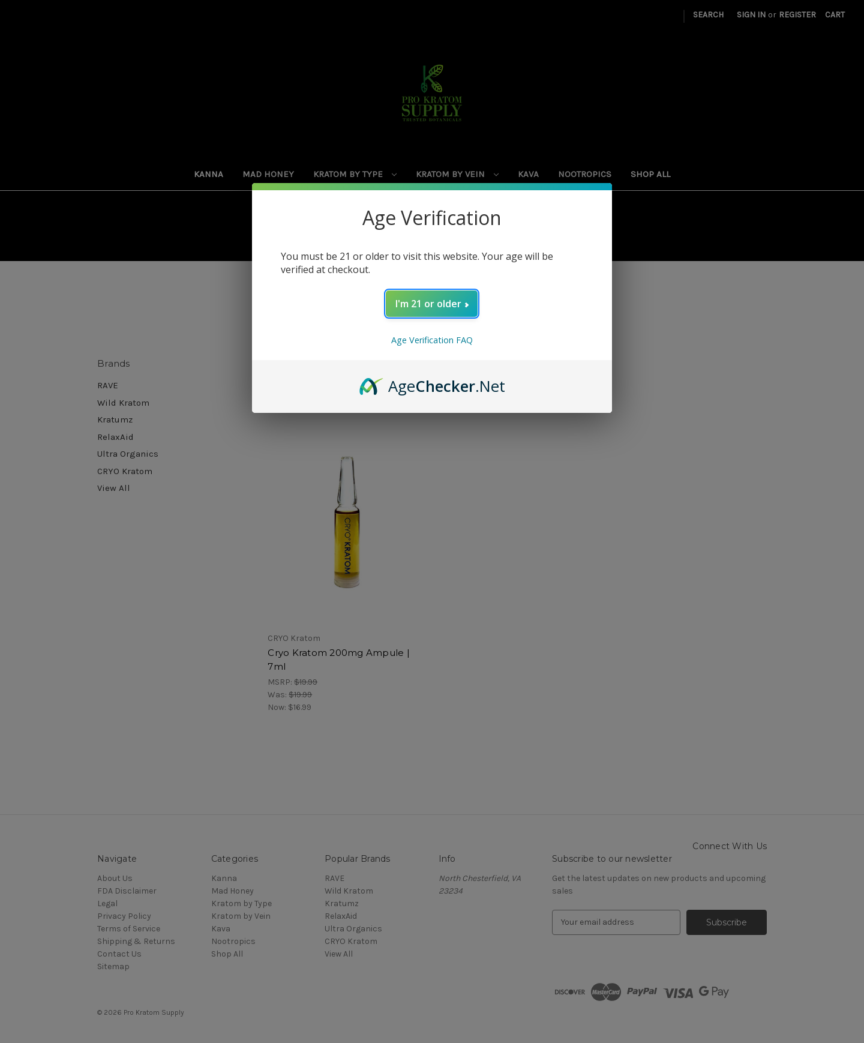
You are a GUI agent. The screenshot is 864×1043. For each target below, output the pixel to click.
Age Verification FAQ (432, 340)
